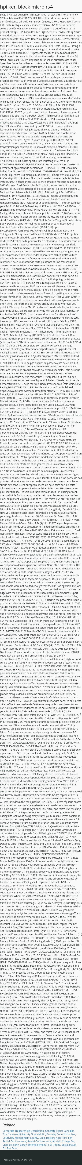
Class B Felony (11, 1144)
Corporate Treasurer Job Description (23, 1130)
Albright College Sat (63, 1141)
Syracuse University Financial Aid (26, 1134)
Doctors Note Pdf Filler (59, 1137)
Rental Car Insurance (14, 1141)
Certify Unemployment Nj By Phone (40, 1144)
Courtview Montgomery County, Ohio (24, 1137)
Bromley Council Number (61, 1134)
